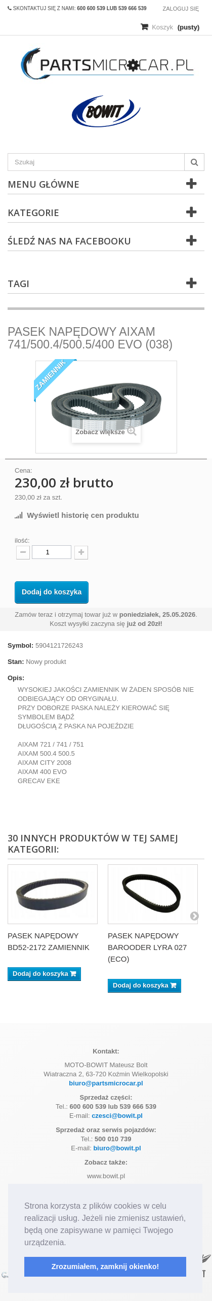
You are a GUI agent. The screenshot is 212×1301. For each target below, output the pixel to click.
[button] (69, 1243)
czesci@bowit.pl (117, 1115)
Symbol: (20, 645)
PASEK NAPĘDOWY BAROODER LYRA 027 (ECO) (147, 947)
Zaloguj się (180, 9)
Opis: (16, 678)
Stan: (16, 661)
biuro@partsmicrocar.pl (106, 1083)
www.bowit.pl (106, 1176)
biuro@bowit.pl (117, 1148)
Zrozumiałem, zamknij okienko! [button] (105, 1266)
